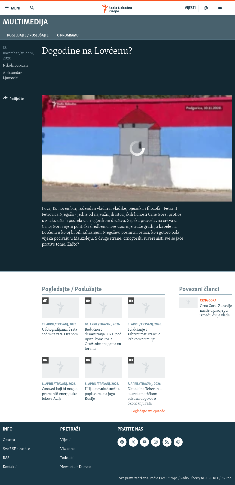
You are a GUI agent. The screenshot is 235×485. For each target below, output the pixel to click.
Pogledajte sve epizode (148, 411)
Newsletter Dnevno (75, 467)
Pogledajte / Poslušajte (28, 35)
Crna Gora (208, 300)
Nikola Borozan (15, 65)
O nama (9, 440)
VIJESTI (190, 8)
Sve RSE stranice (16, 449)
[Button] (13, 99)
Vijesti (65, 440)
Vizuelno (67, 449)
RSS (6, 458)
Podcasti (67, 458)
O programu (68, 35)
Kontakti (10, 467)
